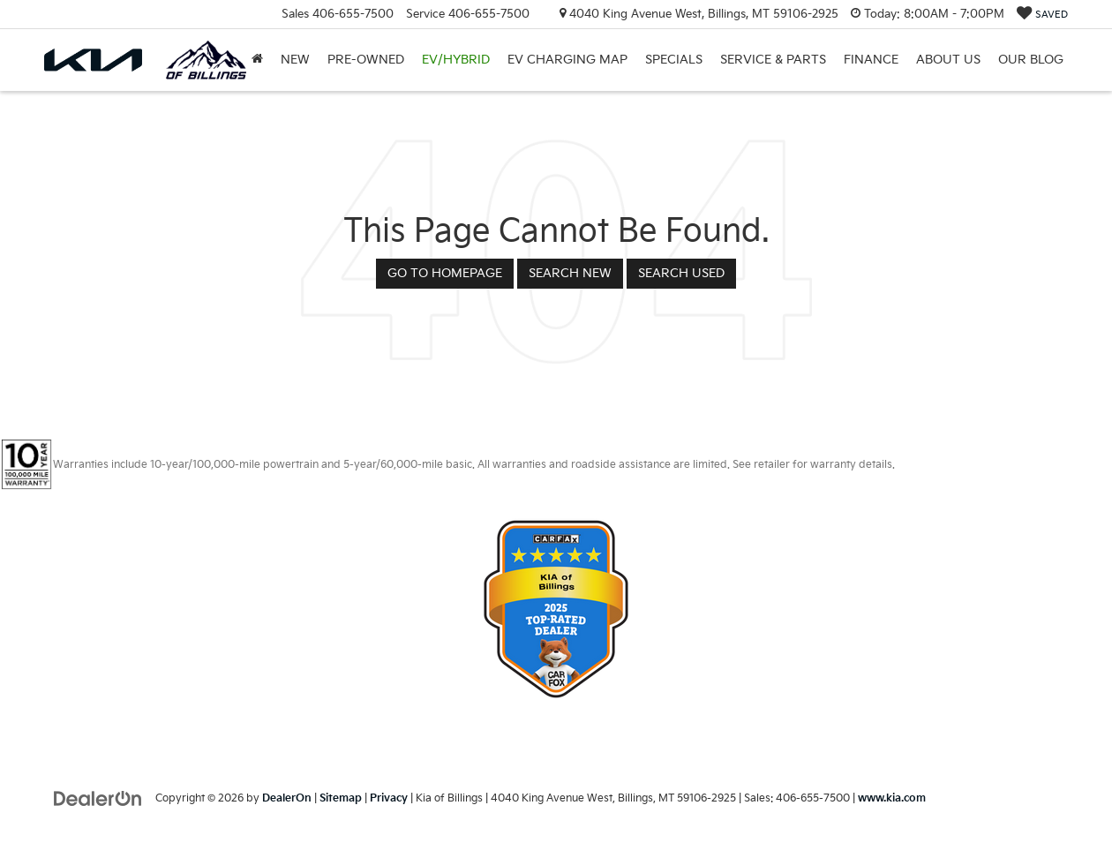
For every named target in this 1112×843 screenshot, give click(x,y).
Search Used (681, 273)
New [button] (295, 59)
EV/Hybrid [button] (456, 59)
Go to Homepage (444, 273)
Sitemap (340, 798)
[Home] (257, 60)
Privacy (389, 798)
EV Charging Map (567, 59)
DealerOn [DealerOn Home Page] (287, 798)
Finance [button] (871, 59)
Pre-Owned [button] (365, 59)
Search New (570, 273)
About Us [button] (948, 59)
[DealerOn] (98, 797)
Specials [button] (674, 59)
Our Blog (1030, 59)
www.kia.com (892, 798)
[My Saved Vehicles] (1042, 14)
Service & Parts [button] (773, 59)
